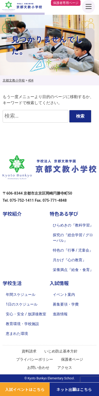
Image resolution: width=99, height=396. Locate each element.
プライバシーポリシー (34, 359)
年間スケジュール (20, 294)
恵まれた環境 (17, 333)
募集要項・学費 (66, 304)
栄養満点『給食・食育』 (73, 270)
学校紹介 (12, 213)
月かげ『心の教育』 (69, 260)
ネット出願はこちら (74, 389)
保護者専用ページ (65, 3)
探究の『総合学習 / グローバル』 (73, 238)
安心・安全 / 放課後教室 (26, 314)
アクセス (64, 367)
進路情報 (60, 314)
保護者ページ (72, 359)
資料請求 (29, 351)
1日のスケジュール (21, 304)
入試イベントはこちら (25, 389)
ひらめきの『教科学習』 (73, 225)
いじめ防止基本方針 (61, 351)
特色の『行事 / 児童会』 (73, 250)
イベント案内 (64, 294)
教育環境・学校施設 (22, 324)
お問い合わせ (38, 367)
